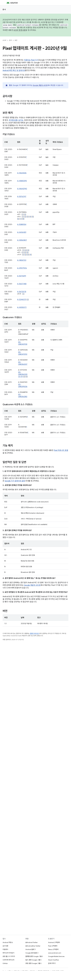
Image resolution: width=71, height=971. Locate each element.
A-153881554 (21, 224)
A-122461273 (21, 299)
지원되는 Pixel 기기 (31, 60)
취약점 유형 (13, 120)
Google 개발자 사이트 (40, 85)
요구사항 (5, 946)
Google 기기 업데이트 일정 (15, 481)
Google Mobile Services (56, 956)
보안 (16, 40)
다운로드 (5, 949)
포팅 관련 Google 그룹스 (33, 963)
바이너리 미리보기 (8, 953)
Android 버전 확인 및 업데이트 (14, 70)
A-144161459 (21, 232)
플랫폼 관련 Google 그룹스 (34, 956)
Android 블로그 (30, 949)
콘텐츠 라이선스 (34, 633)
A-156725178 (21, 292)
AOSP (4, 40)
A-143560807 (22, 240)
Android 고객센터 (54, 942)
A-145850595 (22, 181)
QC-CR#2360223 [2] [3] (22, 374)
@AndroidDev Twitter (32, 946)
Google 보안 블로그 (31, 953)
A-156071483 (21, 284)
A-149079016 (22, 268)
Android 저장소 (8, 942)
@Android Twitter (31, 942)
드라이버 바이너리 (8, 960)
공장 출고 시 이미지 (9, 956)
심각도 (20, 120)
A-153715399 (21, 276)
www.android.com (54, 953)
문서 (4, 9)
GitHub (5, 963)
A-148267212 (21, 260)
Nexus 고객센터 (53, 949)
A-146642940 (22, 189)
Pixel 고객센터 (52, 946)
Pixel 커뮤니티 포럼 (61, 450)
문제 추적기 (52, 963)
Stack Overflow (53, 960)
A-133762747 (21, 196)
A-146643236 (21, 173)
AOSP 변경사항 (19, 30)
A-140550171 (22, 307)
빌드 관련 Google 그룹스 (33, 960)
